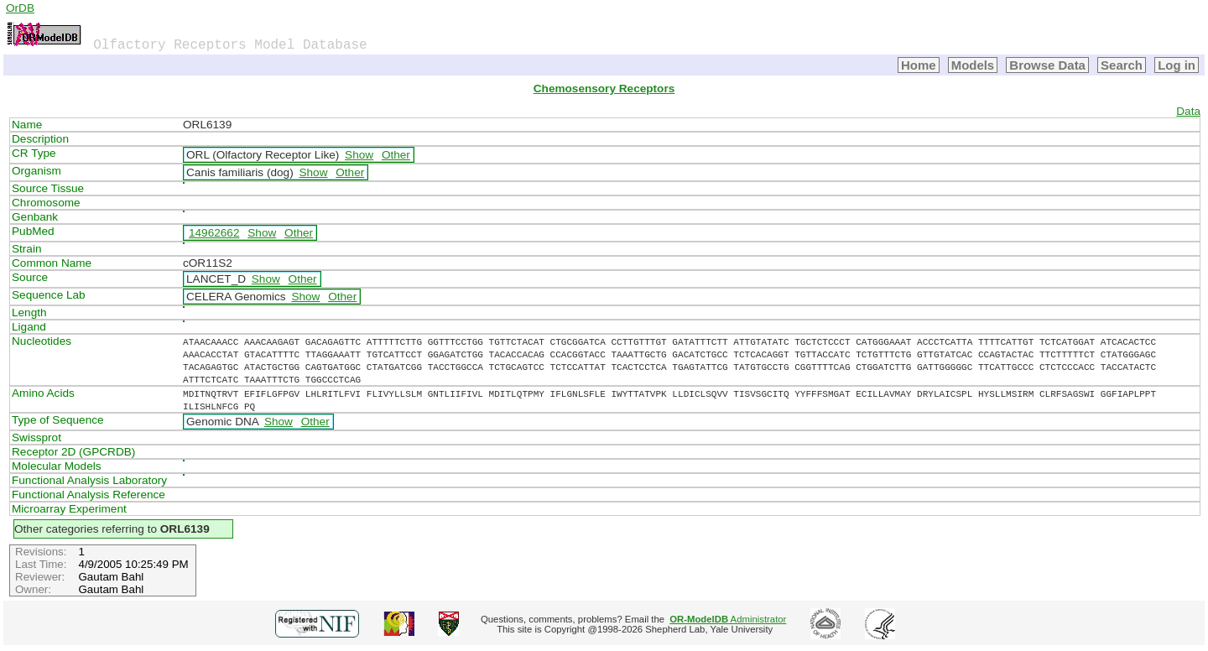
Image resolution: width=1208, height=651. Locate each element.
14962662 (214, 233)
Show (359, 154)
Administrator (727, 619)
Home (918, 65)
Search (1122, 65)
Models (973, 65)
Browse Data (1047, 65)
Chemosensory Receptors (604, 88)
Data (1188, 111)
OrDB (20, 8)
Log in (1176, 65)
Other (396, 154)
